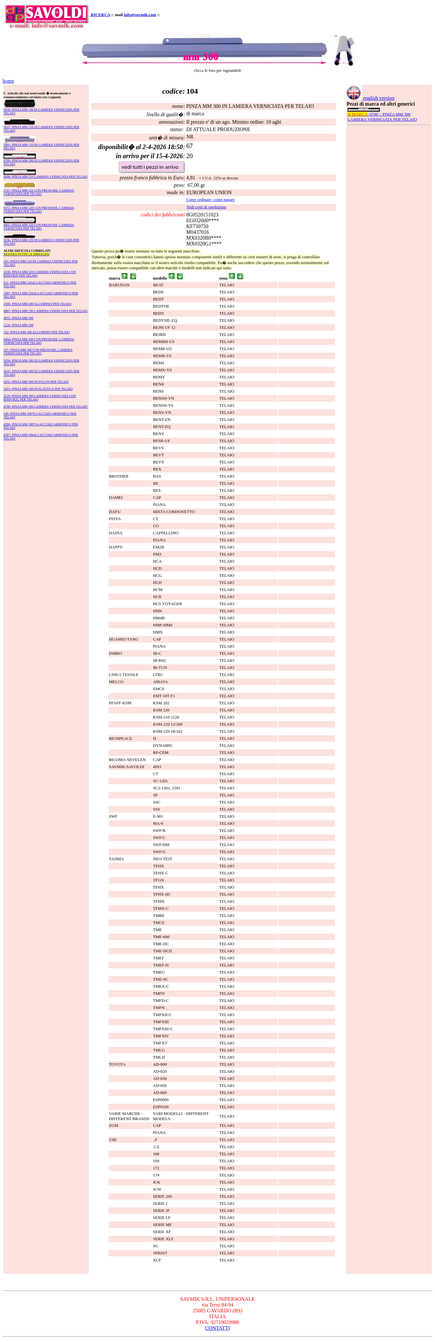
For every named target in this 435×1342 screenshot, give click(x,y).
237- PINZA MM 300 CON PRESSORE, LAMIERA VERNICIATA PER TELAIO (38, 351)
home (8, 81)
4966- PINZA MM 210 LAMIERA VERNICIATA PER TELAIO (45, 176)
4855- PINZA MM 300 (19, 318)
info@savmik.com (140, 14)
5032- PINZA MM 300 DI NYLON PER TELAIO (36, 382)
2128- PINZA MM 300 (19, 325)
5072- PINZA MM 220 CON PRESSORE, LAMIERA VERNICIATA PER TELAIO (39, 209)
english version (370, 98)
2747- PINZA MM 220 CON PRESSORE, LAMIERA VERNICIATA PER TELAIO (39, 192)
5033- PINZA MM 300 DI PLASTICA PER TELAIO (38, 389)
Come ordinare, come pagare (210, 199)
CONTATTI (217, 1328)
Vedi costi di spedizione (206, 207)
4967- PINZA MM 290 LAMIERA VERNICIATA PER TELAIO (45, 311)
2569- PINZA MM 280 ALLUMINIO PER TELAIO (37, 304)
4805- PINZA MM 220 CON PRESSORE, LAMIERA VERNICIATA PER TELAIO (39, 226)
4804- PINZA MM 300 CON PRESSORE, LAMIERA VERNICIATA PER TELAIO (39, 341)
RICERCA (100, 14)
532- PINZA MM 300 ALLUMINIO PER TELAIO (37, 332)
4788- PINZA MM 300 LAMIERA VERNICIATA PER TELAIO (45, 406)
